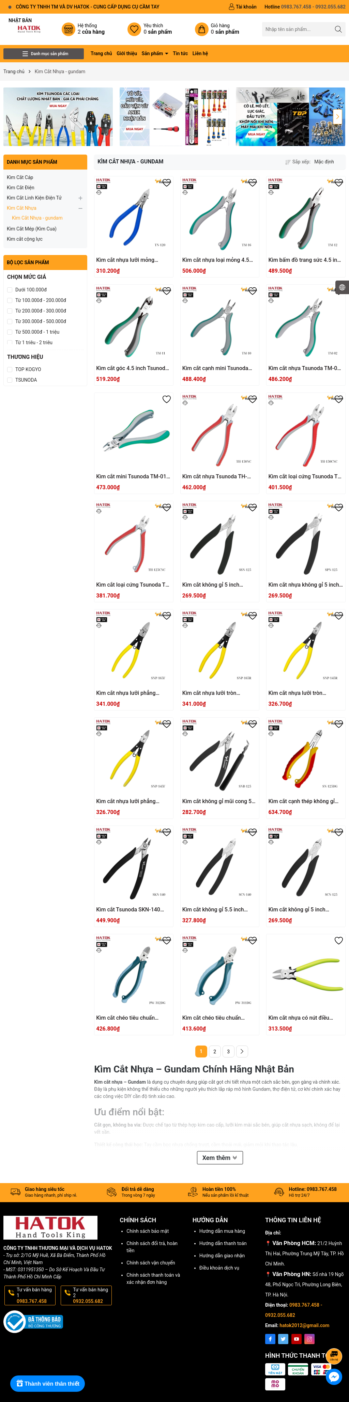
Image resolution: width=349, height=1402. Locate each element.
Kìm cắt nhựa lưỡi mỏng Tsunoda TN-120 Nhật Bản (128, 260)
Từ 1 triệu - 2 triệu (33, 342)
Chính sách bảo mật (147, 1231)
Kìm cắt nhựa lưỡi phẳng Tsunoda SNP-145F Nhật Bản (131, 801)
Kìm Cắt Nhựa (21, 208)
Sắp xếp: (297, 161)
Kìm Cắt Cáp (20, 177)
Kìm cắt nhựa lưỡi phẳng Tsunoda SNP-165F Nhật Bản (131, 693)
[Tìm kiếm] (338, 29)
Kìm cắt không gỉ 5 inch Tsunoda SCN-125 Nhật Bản (302, 909)
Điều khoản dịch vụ (219, 1268)
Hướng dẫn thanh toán (223, 1243)
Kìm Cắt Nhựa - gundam (37, 218)
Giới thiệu (127, 53)
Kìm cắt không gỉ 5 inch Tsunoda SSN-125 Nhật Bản (216, 585)
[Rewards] (47, 1383)
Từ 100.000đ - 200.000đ (40, 300)
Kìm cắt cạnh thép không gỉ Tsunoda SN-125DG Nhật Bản (304, 801)
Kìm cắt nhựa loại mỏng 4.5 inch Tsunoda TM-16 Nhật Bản (219, 260)
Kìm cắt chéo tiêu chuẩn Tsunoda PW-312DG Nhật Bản (132, 1018)
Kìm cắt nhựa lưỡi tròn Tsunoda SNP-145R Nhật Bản (304, 693)
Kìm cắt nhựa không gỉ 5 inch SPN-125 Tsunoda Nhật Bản (303, 585)
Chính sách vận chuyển (150, 1262)
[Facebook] (270, 1339)
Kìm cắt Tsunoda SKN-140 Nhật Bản (128, 909)
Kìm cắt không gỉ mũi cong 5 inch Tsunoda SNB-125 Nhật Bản (217, 801)
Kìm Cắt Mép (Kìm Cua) (32, 229)
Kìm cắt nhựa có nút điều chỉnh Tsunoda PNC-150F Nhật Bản (305, 1018)
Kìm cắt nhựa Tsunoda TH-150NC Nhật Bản (214, 476)
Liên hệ (200, 53)
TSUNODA (26, 380)
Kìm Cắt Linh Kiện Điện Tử (34, 198)
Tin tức (180, 53)
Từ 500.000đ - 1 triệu (37, 332)
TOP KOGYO (28, 369)
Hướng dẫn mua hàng (222, 1231)
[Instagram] (309, 1339)
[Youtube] (296, 1339)
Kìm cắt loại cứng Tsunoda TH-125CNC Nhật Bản (133, 585)
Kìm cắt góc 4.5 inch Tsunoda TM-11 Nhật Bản (132, 368)
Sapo (274, 1394)
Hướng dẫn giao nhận (222, 1255)
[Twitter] (283, 1339)
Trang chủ (101, 53)
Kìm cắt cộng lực (25, 239)
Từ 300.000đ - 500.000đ (40, 321)
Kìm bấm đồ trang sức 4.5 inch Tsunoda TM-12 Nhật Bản (305, 260)
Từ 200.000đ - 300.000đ (40, 311)
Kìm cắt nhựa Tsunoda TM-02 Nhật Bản (304, 368)
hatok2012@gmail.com (304, 1325)
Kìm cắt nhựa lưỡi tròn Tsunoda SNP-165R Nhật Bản (218, 693)
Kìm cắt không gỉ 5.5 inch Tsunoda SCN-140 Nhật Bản (216, 909)
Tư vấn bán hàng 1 (35, 1295)
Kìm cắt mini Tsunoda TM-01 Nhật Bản (131, 476)
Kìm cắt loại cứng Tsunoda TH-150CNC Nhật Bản (305, 476)
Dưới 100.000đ (31, 289)
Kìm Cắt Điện (20, 187)
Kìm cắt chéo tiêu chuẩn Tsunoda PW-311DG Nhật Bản (218, 1018)
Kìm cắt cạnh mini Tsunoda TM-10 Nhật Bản (215, 368)
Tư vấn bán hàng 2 (91, 1295)
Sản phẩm (153, 53)
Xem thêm (220, 1157)
